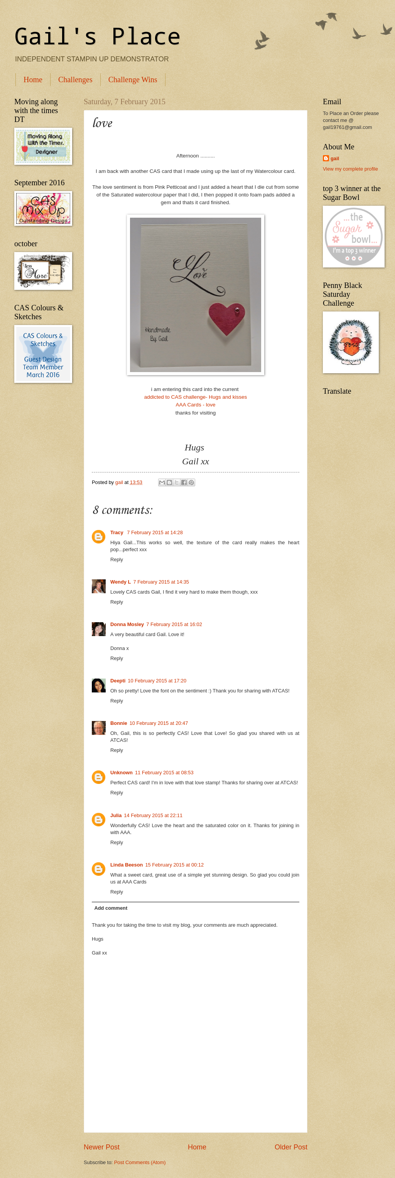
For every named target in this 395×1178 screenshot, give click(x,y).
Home (33, 79)
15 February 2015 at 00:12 (174, 865)
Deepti (117, 681)
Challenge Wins (132, 79)
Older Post (291, 1147)
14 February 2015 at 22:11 (153, 815)
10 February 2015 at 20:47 (159, 723)
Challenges (75, 79)
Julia (116, 815)
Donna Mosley (127, 624)
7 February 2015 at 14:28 (155, 532)
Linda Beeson (126, 865)
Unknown (121, 772)
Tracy (117, 532)
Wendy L (120, 582)
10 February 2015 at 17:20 (157, 681)
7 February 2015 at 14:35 (161, 582)
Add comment (110, 908)
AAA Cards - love (196, 405)
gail (335, 158)
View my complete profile (350, 169)
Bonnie (118, 723)
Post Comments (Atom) (140, 1162)
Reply (116, 559)
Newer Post (102, 1147)
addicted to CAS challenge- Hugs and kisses (195, 397)
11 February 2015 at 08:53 (164, 772)
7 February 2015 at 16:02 (174, 624)
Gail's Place (97, 35)
